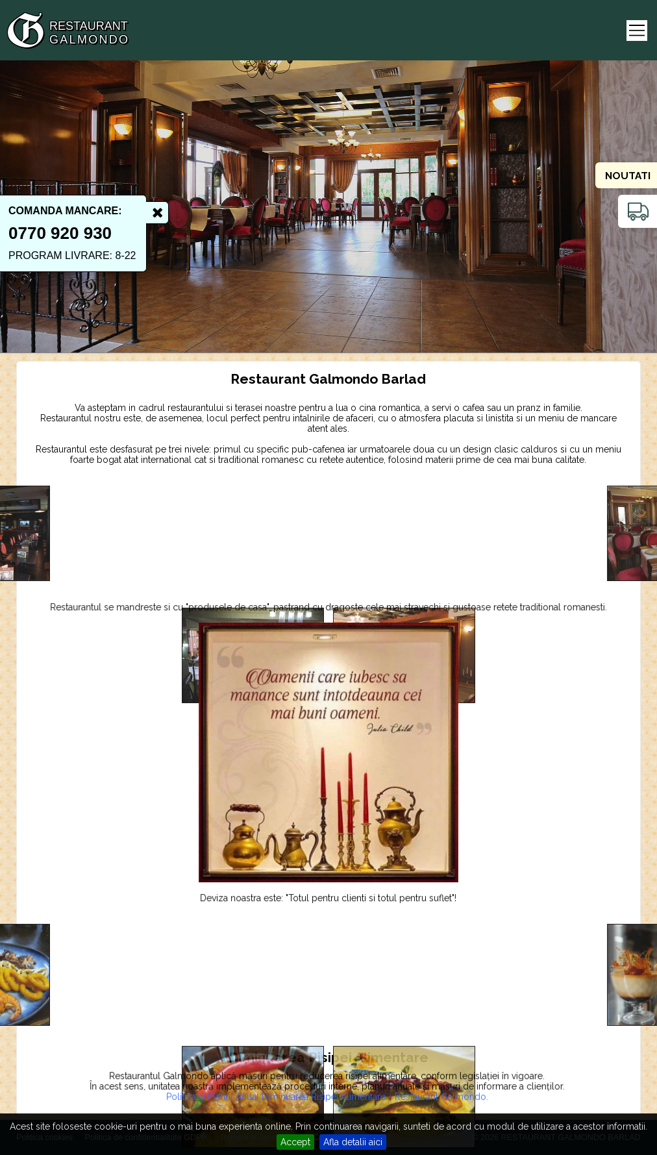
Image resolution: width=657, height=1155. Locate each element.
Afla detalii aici (352, 1142)
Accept (295, 1142)
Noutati (628, 176)
